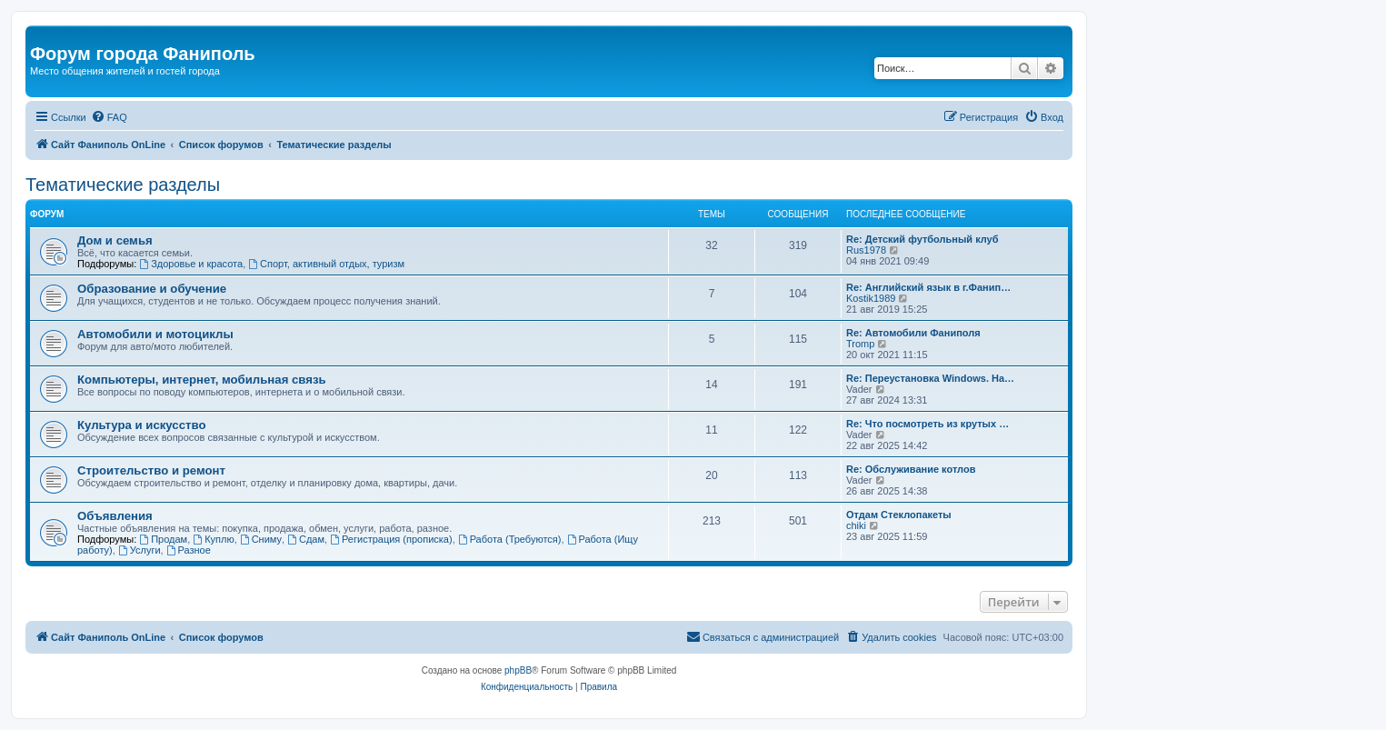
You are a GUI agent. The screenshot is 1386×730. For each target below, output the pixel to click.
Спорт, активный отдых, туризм (326, 263)
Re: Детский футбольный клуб (922, 239)
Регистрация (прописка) (391, 539)
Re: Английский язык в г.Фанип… (928, 287)
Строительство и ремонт (151, 470)
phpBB (518, 670)
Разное (188, 550)
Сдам (305, 539)
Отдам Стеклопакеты (899, 514)
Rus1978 (866, 250)
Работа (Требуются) (510, 539)
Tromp (860, 343)
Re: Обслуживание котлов (910, 469)
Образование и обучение (151, 288)
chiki (856, 525)
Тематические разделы (122, 185)
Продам (163, 539)
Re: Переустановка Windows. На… (930, 378)
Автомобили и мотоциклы (155, 334)
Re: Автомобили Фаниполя (913, 332)
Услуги (139, 550)
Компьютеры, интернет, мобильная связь (201, 379)
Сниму (261, 539)
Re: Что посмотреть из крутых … (927, 423)
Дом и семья (115, 240)
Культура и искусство (141, 425)
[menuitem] (109, 117)
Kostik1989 (870, 298)
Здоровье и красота (191, 263)
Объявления (115, 516)
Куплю (213, 539)
